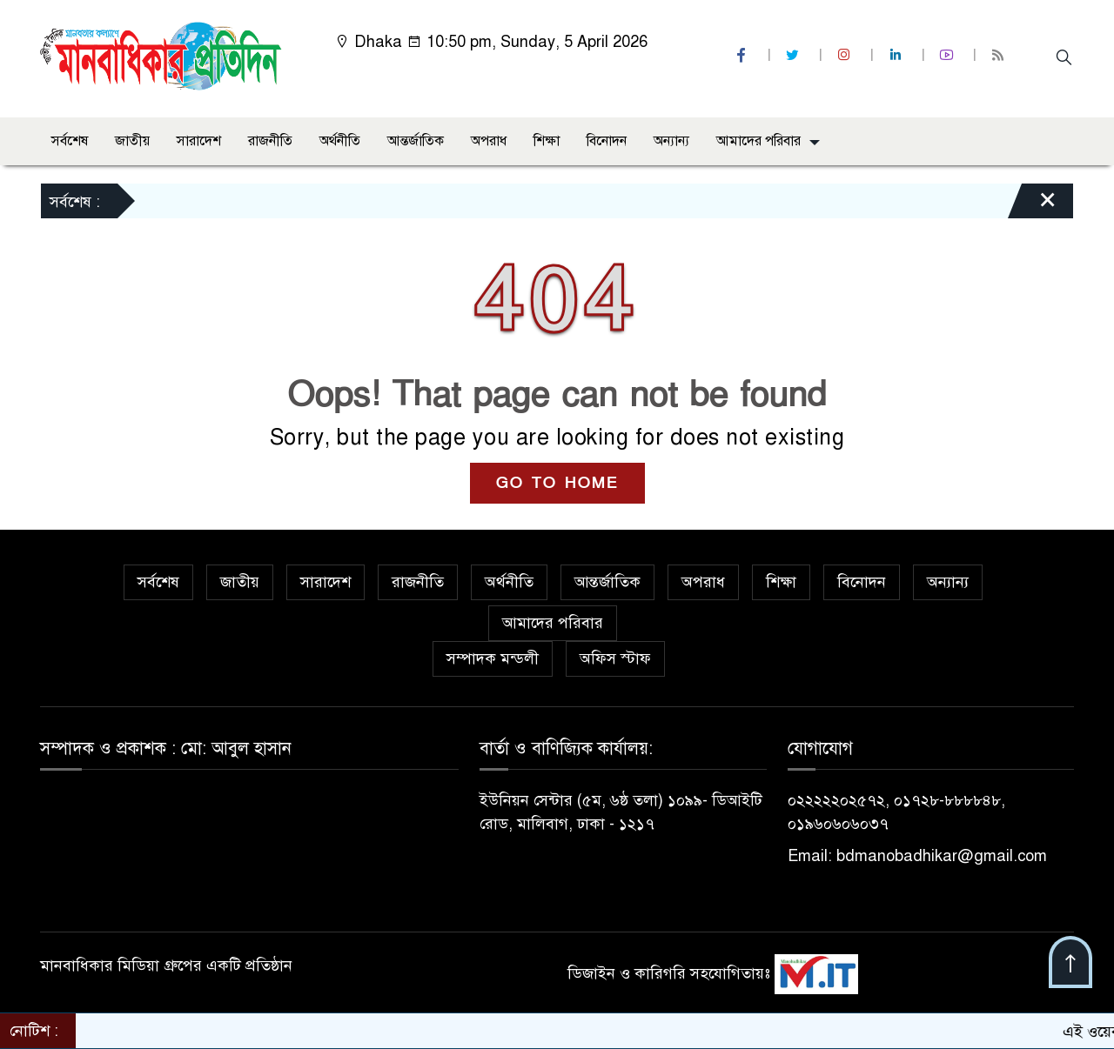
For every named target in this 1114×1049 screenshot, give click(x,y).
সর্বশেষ (69, 141)
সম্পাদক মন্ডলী (492, 658)
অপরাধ (489, 141)
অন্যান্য (671, 141)
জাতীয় (132, 141)
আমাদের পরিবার (758, 141)
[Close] (1032, 205)
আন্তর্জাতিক (415, 141)
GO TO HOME (557, 483)
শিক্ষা (547, 141)
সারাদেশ (199, 141)
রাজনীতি (270, 141)
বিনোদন (607, 141)
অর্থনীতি (339, 141)
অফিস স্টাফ (615, 658)
